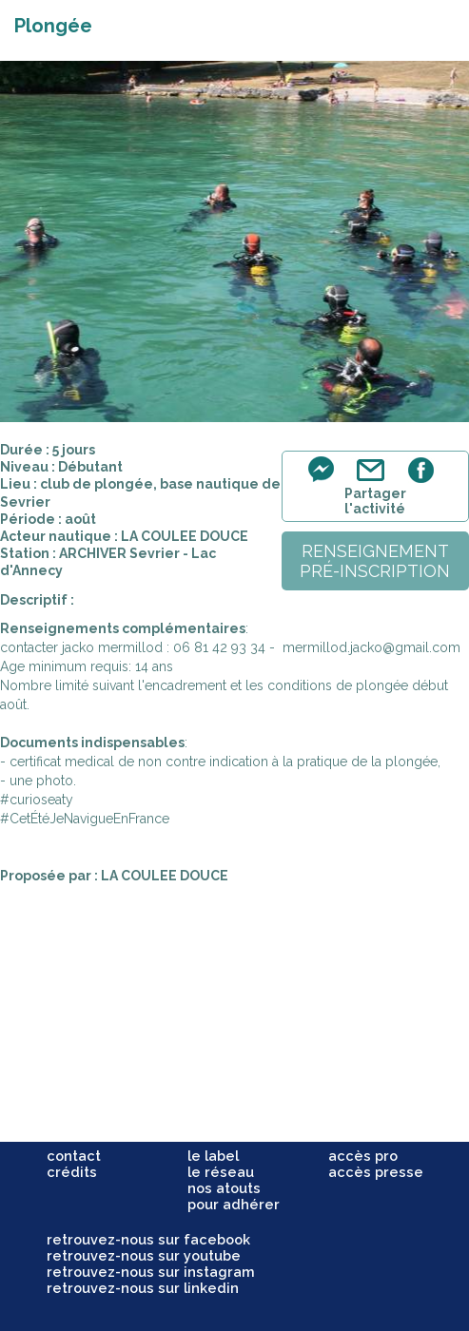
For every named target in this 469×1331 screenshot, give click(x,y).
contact (74, 1156)
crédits (72, 1172)
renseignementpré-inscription (375, 561)
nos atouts (224, 1188)
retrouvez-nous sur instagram (151, 1271)
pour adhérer (233, 1204)
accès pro (363, 1156)
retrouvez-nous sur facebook (148, 1239)
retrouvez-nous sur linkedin (143, 1288)
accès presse (375, 1172)
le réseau (220, 1172)
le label (213, 1156)
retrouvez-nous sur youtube (144, 1255)
